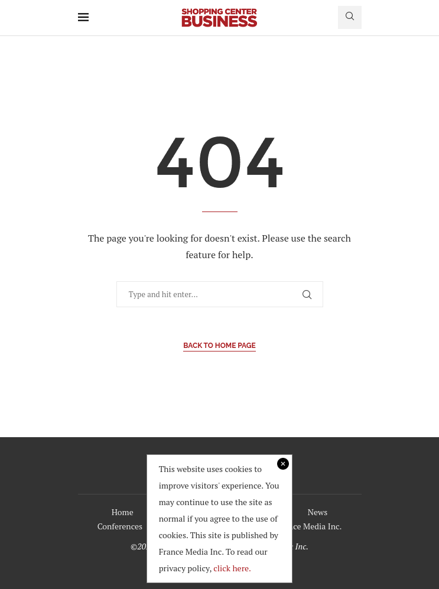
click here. (232, 568)
